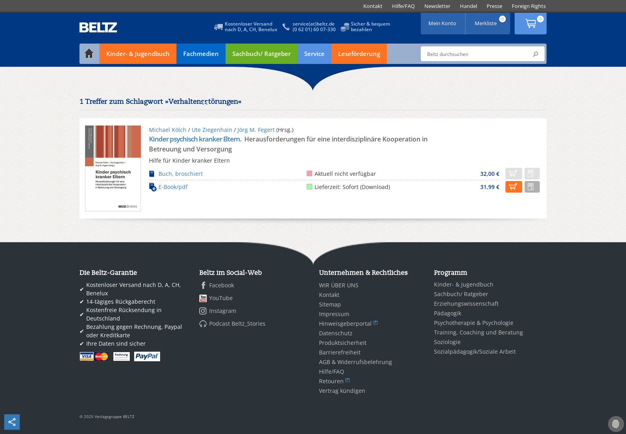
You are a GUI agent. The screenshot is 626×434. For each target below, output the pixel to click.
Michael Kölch (167, 129)
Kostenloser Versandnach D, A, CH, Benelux (251, 26)
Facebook (221, 285)
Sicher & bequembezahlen (370, 26)
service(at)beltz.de (314, 23)
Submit (535, 54)
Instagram (222, 311)
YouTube (221, 298)
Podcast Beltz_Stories (237, 323)
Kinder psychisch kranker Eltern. (196, 138)
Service (314, 54)
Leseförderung (359, 54)
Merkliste (491, 20)
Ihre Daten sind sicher (116, 343)
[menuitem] (373, 6)
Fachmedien (201, 54)
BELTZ (98, 27)
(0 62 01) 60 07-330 (314, 29)
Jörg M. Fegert (256, 129)
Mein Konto (443, 20)
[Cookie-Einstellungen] (616, 424)
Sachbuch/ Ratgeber (261, 54)
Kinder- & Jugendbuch (138, 54)
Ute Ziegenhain (212, 129)
